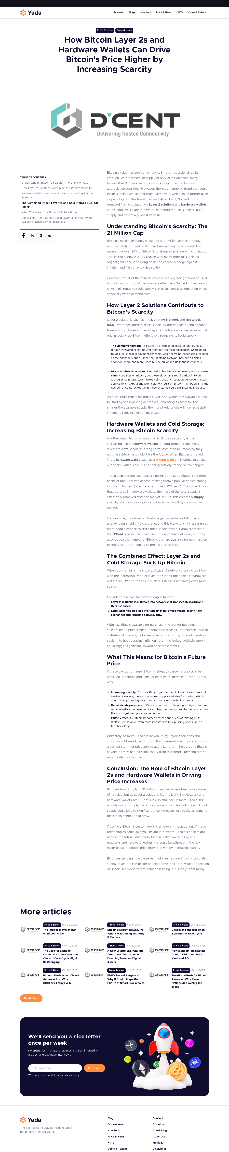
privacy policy (71, 1075)
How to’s (145, 12)
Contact (158, 1118)
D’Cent (149, 741)
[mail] (49, 235)
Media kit (158, 1142)
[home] (31, 12)
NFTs (180, 12)
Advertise (159, 1136)
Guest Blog (160, 1130)
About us (159, 1124)
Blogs (131, 12)
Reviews (118, 12)
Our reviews (115, 1124)
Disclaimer (159, 1148)
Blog (110, 1118)
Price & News (163, 12)
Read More (31, 998)
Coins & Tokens (197, 12)
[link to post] (50, 930)
